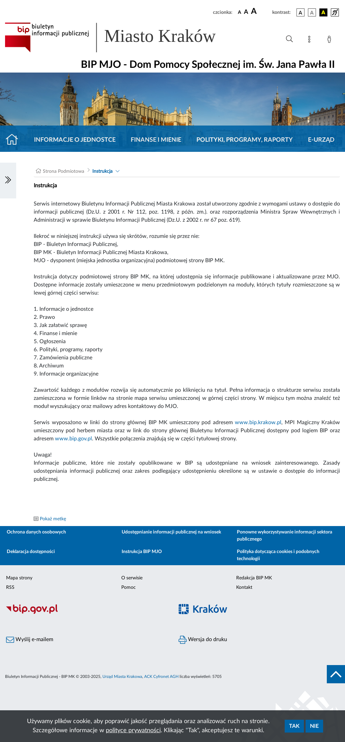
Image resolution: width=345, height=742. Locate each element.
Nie (314, 726)
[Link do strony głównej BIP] (120, 37)
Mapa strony (19, 578)
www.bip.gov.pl (73, 438)
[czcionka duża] (260, 11)
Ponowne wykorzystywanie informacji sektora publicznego (284, 536)
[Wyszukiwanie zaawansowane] (289, 39)
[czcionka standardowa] (239, 12)
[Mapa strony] (310, 40)
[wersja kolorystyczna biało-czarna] (312, 12)
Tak (294, 726)
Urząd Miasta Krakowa (122, 677)
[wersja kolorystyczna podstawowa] (300, 12)
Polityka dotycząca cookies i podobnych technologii (278, 555)
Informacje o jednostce (75, 140)
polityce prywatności (133, 730)
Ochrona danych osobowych (36, 532)
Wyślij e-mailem (29, 640)
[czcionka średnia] (246, 12)
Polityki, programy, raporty (244, 140)
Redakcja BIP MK (254, 578)
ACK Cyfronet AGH (161, 677)
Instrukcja (102, 171)
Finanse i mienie (156, 140)
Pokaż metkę (53, 519)
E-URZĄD (321, 140)
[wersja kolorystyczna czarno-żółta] (323, 12)
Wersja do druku (203, 640)
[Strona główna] (14, 140)
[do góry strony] (336, 674)
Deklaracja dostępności (31, 551)
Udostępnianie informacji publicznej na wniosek (171, 532)
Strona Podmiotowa (63, 171)
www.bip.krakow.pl (258, 422)
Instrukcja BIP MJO (142, 551)
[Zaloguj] (330, 40)
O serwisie (132, 578)
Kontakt (244, 587)
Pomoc (128, 587)
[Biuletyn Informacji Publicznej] (86, 613)
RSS (10, 587)
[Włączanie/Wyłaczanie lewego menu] (8, 180)
